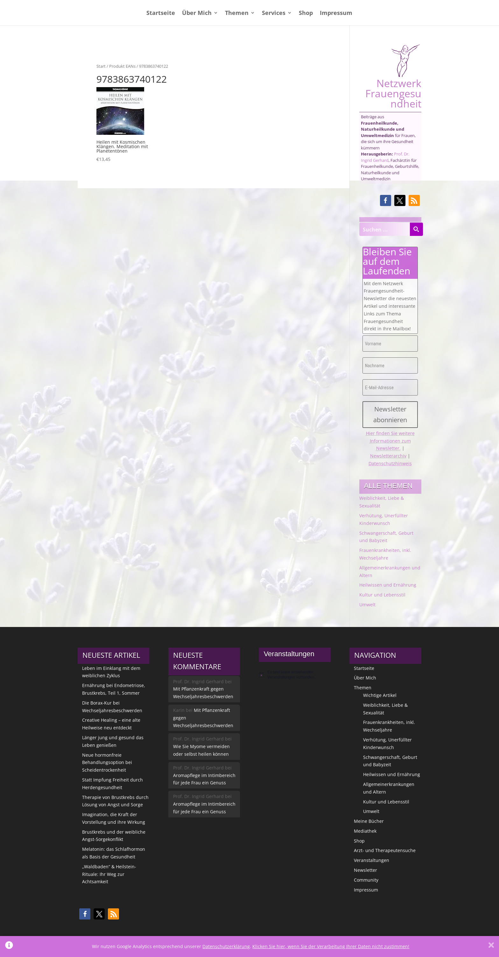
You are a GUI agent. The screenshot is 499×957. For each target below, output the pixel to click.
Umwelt (367, 605)
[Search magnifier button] (416, 229)
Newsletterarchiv (388, 456)
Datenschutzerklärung (226, 946)
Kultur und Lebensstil (382, 595)
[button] (385, 200)
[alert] (295, 675)
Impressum (336, 13)
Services (273, 13)
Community (366, 880)
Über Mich (197, 13)
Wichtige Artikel (380, 695)
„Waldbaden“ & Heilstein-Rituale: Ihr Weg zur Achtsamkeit (109, 874)
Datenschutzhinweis (390, 463)
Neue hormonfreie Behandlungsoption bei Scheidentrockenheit (107, 762)
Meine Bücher (369, 821)
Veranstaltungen (371, 860)
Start (101, 66)
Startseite (160, 13)
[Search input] (385, 229)
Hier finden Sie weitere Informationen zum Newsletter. (390, 440)
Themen (237, 13)
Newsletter (365, 870)
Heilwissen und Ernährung (387, 585)
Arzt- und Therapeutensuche (385, 850)
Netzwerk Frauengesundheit (393, 76)
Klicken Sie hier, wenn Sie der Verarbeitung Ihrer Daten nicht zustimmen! (330, 946)
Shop (306, 13)
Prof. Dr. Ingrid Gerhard (385, 157)
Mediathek (365, 831)
